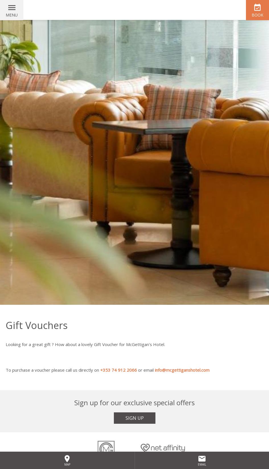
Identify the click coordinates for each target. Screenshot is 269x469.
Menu (12, 15)
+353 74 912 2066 (118, 370)
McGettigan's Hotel (134, 10)
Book (257, 15)
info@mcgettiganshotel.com (182, 370)
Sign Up (135, 418)
